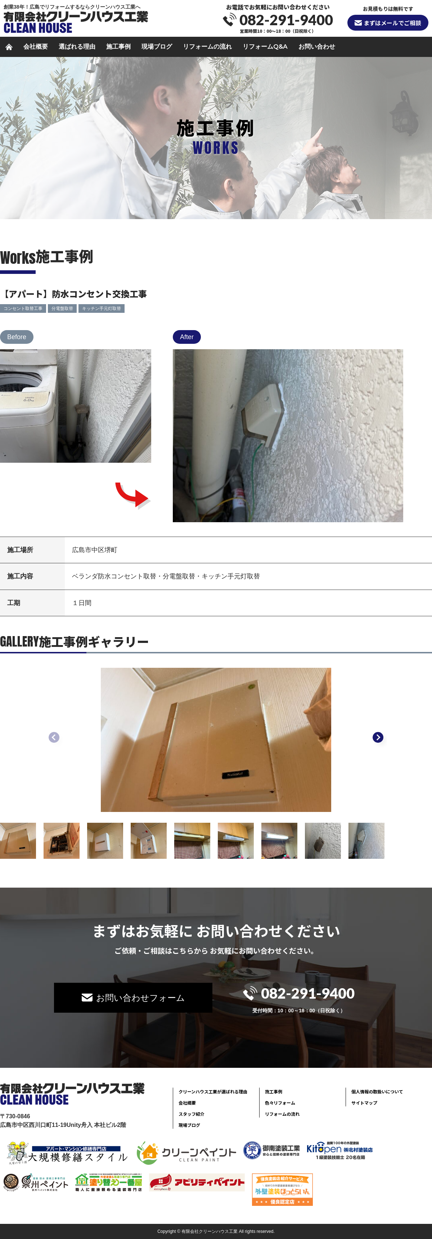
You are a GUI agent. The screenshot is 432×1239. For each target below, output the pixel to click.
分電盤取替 (62, 308)
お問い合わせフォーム (140, 998)
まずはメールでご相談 (392, 22)
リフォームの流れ (207, 46)
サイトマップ (364, 1103)
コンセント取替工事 (23, 308)
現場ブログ (156, 46)
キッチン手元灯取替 (101, 308)
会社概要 (35, 46)
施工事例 (118, 46)
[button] (378, 737)
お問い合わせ (316, 46)
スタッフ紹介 (191, 1114)
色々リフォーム (280, 1103)
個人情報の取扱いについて (377, 1091)
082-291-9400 (286, 20)
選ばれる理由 (77, 46)
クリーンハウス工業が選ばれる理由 (213, 1091)
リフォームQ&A (265, 46)
